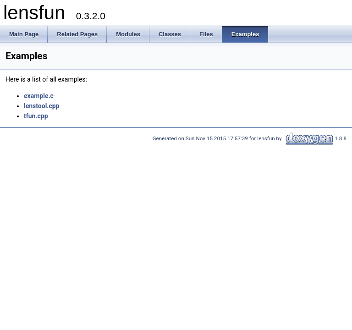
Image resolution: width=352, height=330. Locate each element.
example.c (39, 95)
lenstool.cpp (41, 106)
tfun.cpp (36, 116)
